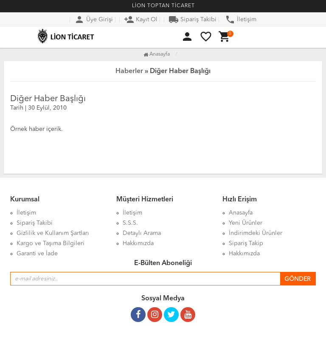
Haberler (129, 71)
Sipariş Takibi (192, 20)
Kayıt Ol (140, 20)
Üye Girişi (93, 20)
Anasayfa (156, 54)
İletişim (240, 20)
